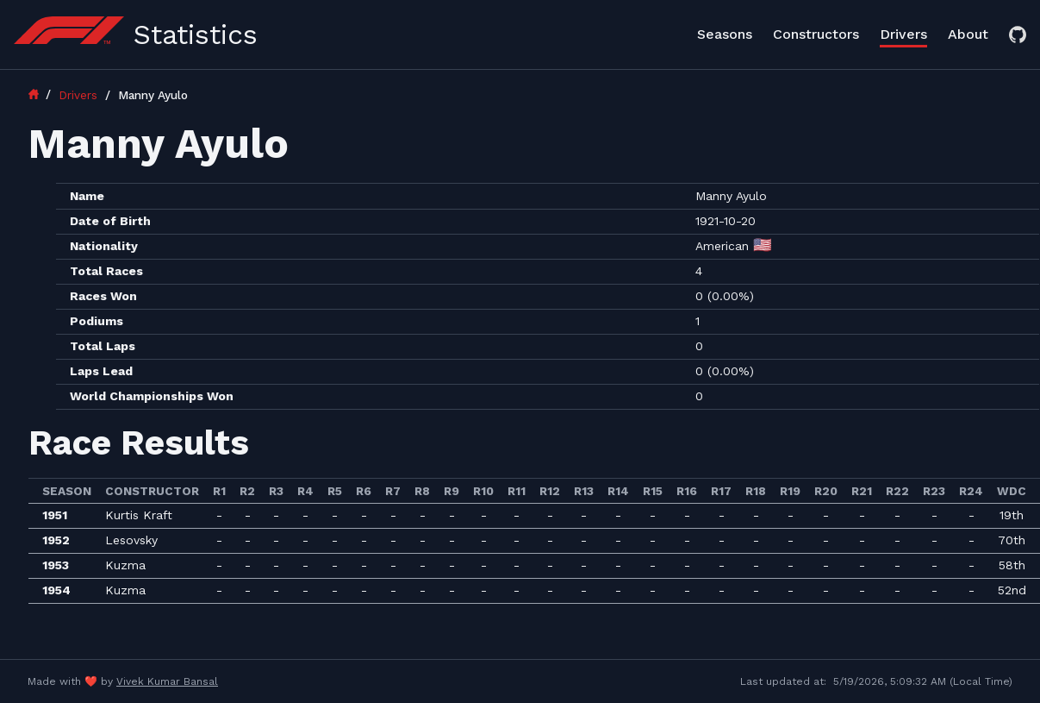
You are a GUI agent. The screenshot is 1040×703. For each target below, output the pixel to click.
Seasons (724, 34)
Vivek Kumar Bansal (167, 681)
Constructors (816, 34)
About (968, 34)
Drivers (903, 34)
